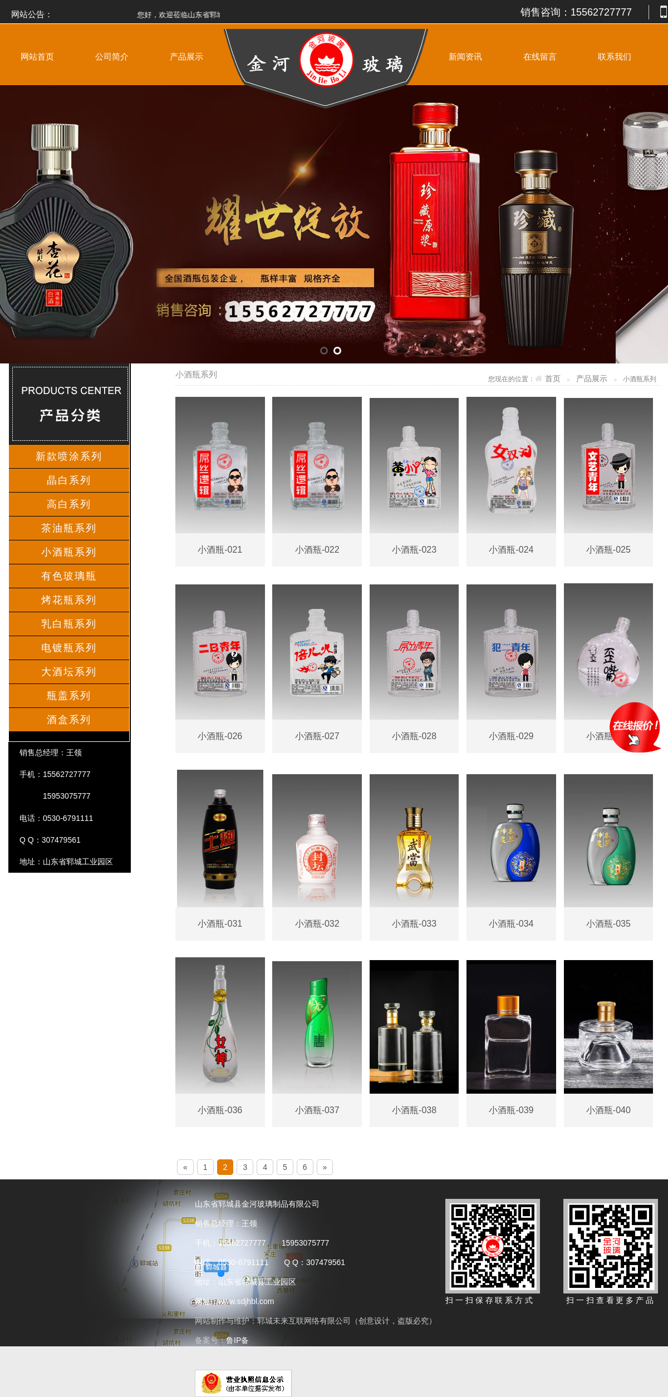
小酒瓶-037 (317, 1110)
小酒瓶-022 (317, 549)
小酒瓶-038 (414, 1110)
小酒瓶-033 (414, 923)
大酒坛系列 (69, 671)
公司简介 (112, 56)
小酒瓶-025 (608, 549)
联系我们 (614, 56)
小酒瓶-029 (511, 736)
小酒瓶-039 (511, 1110)
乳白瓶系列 (69, 623)
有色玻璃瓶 (69, 576)
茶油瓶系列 (69, 528)
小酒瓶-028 (414, 736)
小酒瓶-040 (608, 1110)
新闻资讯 (465, 56)
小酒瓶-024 (511, 549)
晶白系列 (69, 480)
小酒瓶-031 (220, 923)
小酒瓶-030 (608, 736)
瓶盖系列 (69, 695)
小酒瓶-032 (317, 923)
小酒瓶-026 (220, 736)
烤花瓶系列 (69, 600)
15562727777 (601, 12)
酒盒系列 (69, 719)
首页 (553, 379)
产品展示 (186, 56)
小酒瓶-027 (317, 736)
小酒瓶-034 (511, 923)
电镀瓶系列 (69, 647)
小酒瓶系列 (69, 552)
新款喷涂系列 (69, 456)
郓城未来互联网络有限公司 (304, 1320)
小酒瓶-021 (220, 549)
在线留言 (540, 56)
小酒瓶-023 (414, 549)
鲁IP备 (238, 1340)
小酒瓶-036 (220, 1110)
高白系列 (69, 504)
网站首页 (37, 56)
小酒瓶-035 (608, 923)
